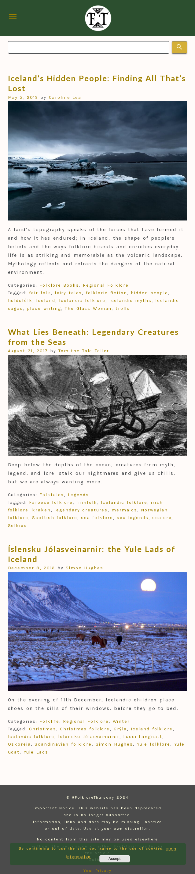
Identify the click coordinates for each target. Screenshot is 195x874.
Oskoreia (19, 744)
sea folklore (97, 517)
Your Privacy (97, 870)
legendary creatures (81, 510)
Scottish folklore (54, 517)
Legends (78, 494)
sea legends (133, 517)
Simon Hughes (84, 568)
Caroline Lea (65, 97)
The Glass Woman (88, 308)
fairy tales (68, 293)
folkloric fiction (106, 293)
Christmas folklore (85, 729)
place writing (44, 308)
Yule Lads (36, 752)
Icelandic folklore (82, 300)
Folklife (49, 721)
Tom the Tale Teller (83, 350)
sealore (161, 517)
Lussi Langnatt (142, 736)
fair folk (40, 293)
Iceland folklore (152, 729)
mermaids (124, 510)
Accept (115, 859)
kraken (41, 510)
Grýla (120, 729)
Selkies (17, 525)
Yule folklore (154, 744)
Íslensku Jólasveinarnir (89, 736)
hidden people (149, 293)
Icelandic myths (130, 300)
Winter (121, 721)
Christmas (42, 729)
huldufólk (20, 300)
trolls (123, 308)
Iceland (45, 300)
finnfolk (86, 502)
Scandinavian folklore (63, 744)
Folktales (51, 494)
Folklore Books (59, 285)
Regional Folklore (106, 285)
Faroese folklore (50, 502)
